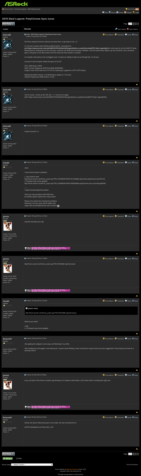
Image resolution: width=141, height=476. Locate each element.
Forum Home (9, 9)
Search (113, 12)
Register (129, 12)
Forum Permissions (133, 464)
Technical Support (20, 9)
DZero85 (7, 35)
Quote (129, 35)
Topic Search (120, 29)
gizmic (7, 216)
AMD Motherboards (34, 9)
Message (27, 29)
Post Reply (8, 24)
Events (119, 12)
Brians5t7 (8, 339)
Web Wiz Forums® (72, 469)
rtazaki (7, 163)
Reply (136, 35)
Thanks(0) (119, 35)
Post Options (108, 35)
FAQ (106, 12)
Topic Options (132, 29)
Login (137, 12)
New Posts (131, 9)
